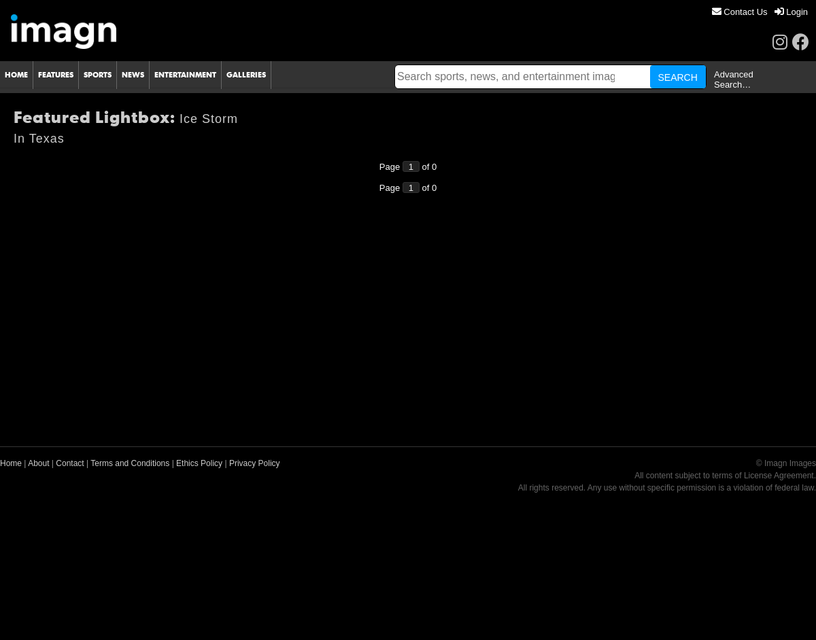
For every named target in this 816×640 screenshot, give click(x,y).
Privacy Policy (254, 463)
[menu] (760, 12)
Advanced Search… (733, 79)
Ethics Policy (199, 463)
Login (791, 12)
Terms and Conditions (129, 463)
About (38, 463)
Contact (70, 463)
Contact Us (740, 12)
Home (11, 463)
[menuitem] (740, 11)
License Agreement (779, 475)
